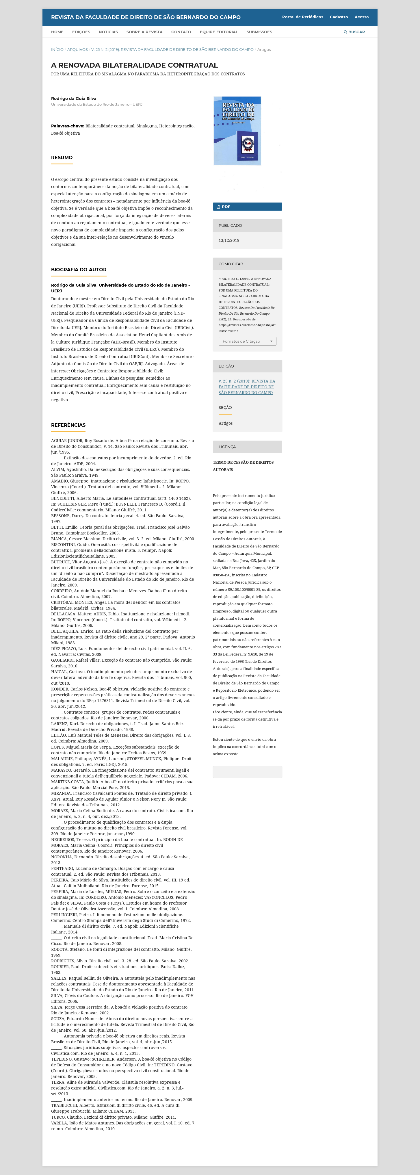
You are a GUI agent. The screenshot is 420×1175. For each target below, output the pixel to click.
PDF (225, 206)
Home (57, 31)
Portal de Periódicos (302, 16)
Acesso (362, 16)
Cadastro (339, 16)
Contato (181, 31)
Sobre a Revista (145, 31)
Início (57, 49)
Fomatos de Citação (241, 341)
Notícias (108, 31)
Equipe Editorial (219, 31)
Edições (81, 31)
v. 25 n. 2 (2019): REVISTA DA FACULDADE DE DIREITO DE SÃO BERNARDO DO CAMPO (172, 49)
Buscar (354, 31)
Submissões (259, 31)
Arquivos (77, 49)
